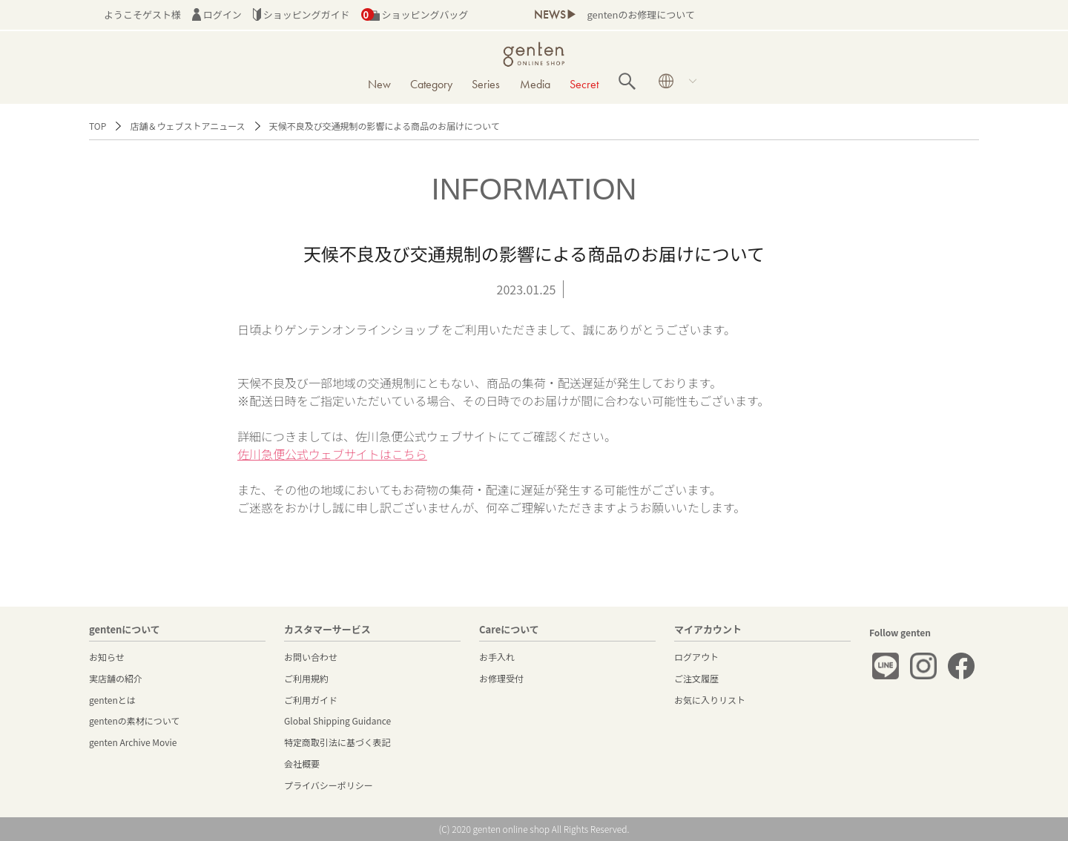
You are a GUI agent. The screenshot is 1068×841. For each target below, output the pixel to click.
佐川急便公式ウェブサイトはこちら (332, 454)
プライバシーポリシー (328, 785)
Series (486, 84)
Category (431, 84)
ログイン (217, 14)
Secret (584, 84)
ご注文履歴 (696, 678)
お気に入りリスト (709, 699)
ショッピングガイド (301, 14)
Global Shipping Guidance (337, 720)
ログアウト (696, 656)
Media (535, 84)
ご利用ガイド (310, 699)
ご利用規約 (306, 678)
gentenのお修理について (640, 14)
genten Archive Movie (133, 742)
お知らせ (107, 656)
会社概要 (302, 763)
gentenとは (112, 699)
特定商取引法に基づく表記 (337, 742)
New (379, 84)
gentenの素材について (134, 720)
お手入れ (497, 656)
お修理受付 (501, 678)
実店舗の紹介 (115, 678)
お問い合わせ (310, 656)
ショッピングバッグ (415, 14)
